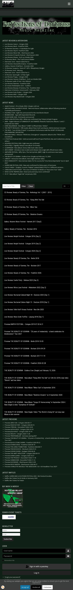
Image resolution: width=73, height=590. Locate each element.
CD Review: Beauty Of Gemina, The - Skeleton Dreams (23, 214)
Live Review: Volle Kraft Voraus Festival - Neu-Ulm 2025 (24, 309)
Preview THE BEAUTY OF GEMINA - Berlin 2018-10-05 (23, 341)
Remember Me (9, 560)
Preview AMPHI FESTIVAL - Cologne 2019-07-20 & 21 (23, 324)
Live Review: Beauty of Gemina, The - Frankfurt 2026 (22, 273)
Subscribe (8, 539)
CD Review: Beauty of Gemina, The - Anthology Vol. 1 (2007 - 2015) (28, 192)
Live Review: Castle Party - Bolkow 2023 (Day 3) (21, 280)
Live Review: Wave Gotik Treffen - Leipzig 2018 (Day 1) (24, 317)
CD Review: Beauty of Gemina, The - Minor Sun (20, 207)
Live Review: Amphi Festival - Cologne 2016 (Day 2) (22, 236)
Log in (36, 573)
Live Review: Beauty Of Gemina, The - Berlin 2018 (21, 258)
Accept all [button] (25, 587)
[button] (2, 587)
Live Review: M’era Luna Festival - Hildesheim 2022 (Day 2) (25, 287)
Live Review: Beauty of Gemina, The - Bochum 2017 (22, 266)
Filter (24, 186)
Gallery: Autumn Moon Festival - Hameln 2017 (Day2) (22, 222)
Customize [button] (47, 587)
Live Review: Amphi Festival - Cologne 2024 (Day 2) (22, 251)
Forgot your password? (12, 577)
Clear (31, 186)
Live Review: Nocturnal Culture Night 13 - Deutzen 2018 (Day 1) (26, 302)
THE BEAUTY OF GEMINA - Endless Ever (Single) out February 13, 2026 (29, 370)
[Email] (11, 534)
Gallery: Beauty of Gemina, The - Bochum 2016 (20, 229)
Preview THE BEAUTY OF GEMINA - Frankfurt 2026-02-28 (25, 363)
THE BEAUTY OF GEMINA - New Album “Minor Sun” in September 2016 (29, 388)
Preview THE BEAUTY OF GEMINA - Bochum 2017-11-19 (24, 356)
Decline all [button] (36, 587)
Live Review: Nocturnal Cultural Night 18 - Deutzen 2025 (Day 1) (26, 295)
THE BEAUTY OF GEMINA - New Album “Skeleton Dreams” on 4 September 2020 (33, 395)
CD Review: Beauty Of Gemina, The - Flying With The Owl (24, 200)
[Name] (11, 530)
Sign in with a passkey (36, 566)
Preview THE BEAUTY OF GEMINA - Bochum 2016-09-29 (24, 349)
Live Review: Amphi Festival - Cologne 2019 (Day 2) (22, 244)
